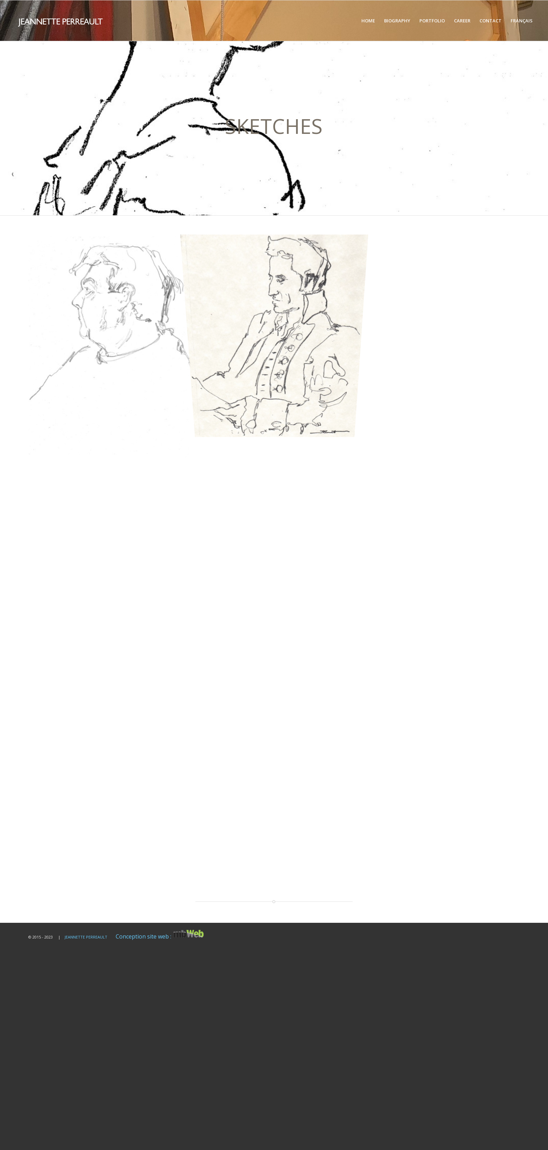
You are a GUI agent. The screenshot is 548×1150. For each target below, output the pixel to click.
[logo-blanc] (81, 20)
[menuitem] (368, 20)
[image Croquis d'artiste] (277, 336)
